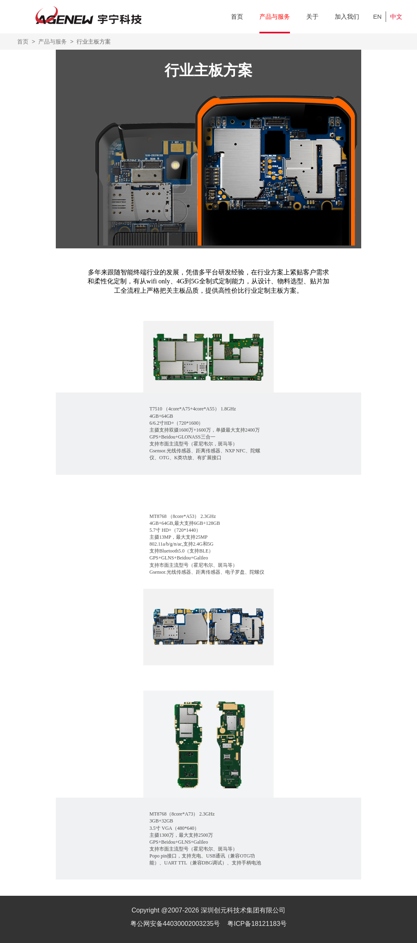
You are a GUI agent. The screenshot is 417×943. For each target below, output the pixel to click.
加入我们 (347, 16)
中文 (396, 16)
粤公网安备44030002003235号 (176, 923)
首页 (237, 16)
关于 (312, 16)
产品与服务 (274, 16)
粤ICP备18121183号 (257, 923)
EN (377, 16)
